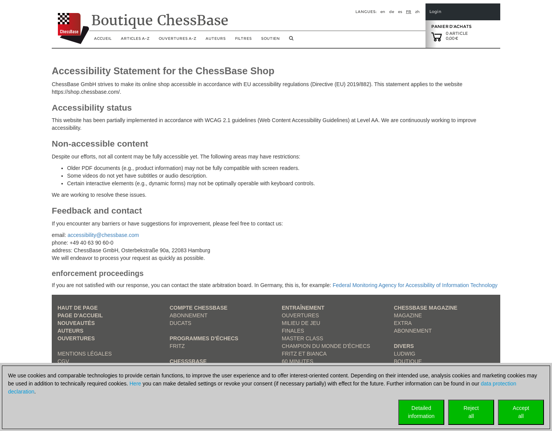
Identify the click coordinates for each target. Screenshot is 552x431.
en (382, 11)
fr (408, 11)
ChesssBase (188, 361)
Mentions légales (85, 354)
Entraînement (303, 308)
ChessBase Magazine (426, 308)
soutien (270, 38)
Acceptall (521, 412)
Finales (293, 331)
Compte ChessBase (199, 308)
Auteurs (215, 38)
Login (435, 11)
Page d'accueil (80, 315)
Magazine (408, 315)
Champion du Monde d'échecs (326, 346)
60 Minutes (297, 361)
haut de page (78, 308)
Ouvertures (76, 338)
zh (417, 11)
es (400, 11)
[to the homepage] (70, 23)
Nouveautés (76, 323)
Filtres (243, 38)
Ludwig (405, 354)
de (391, 11)
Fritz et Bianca (304, 354)
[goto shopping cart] (436, 36)
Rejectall (471, 412)
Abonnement (189, 315)
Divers (404, 346)
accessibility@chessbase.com (103, 235)
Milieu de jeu (301, 323)
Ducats (181, 323)
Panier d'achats (451, 26)
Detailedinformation (421, 412)
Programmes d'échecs (204, 338)
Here (135, 383)
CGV (63, 361)
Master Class (302, 338)
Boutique (408, 361)
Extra (403, 323)
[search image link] (291, 40)
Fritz (177, 346)
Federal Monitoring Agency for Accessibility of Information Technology (415, 285)
